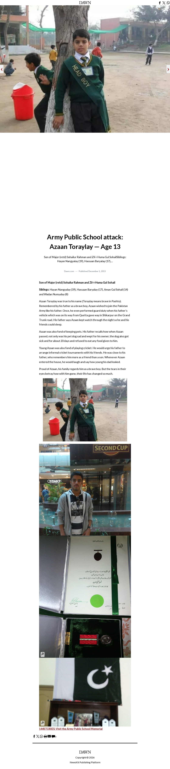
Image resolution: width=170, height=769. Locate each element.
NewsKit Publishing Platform (85, 762)
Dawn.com (69, 271)
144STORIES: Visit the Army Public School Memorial (71, 728)
